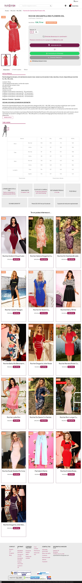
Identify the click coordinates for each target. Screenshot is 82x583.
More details (7, 117)
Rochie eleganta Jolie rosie (41, 364)
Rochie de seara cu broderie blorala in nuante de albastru (41, 310)
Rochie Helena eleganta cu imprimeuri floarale (41, 256)
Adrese (44, 559)
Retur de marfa (46, 553)
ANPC (27, 554)
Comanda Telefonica (55, 58)
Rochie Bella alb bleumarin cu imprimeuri (13, 364)
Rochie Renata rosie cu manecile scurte (68, 364)
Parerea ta (37, 550)
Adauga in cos (54, 45)
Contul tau (46, 547)
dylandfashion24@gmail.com (61, 555)
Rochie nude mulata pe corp (13, 471)
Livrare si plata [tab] (16, 69)
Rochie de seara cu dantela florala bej (41, 417)
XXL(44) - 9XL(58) (16, 11)
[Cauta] (36, 5)
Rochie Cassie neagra (13, 310)
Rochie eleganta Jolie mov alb (13, 525)
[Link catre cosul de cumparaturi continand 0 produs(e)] (70, 5)
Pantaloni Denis (41, 471)
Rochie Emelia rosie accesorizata (68, 471)
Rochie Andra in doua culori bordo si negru (14, 256)
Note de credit (46, 557)
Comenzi (44, 555)
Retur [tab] (26, 69)
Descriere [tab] (6, 70)
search (50, 6)
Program (11, 553)
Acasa (7, 11)
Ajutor (76, 1)
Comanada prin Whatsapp (54, 53)
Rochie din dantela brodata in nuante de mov (68, 256)
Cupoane (44, 561)
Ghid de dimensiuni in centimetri (54, 37)
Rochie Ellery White (68, 310)
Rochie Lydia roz (13, 417)
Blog (10, 555)
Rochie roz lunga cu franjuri (68, 417)
